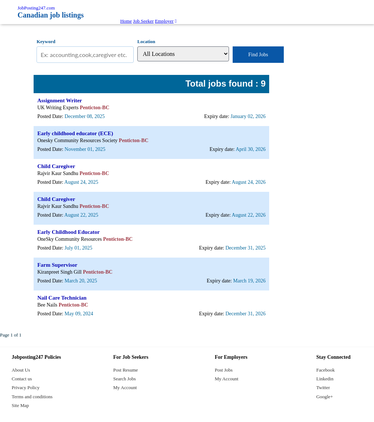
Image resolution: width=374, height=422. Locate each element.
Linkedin (324, 378)
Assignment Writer (59, 100)
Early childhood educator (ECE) (75, 133)
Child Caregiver (56, 166)
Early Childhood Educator (68, 232)
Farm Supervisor (57, 265)
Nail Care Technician (62, 298)
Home (126, 21)
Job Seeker (143, 21)
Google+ (324, 396)
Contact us (22, 378)
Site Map (20, 405)
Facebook (325, 370)
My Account (125, 387)
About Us (21, 370)
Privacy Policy (25, 387)
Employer (164, 21)
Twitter (323, 387)
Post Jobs (224, 370)
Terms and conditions (32, 396)
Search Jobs (124, 378)
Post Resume (125, 370)
